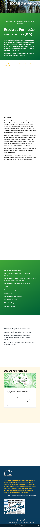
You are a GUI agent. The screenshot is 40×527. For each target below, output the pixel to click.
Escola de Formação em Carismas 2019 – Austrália (18, 392)
